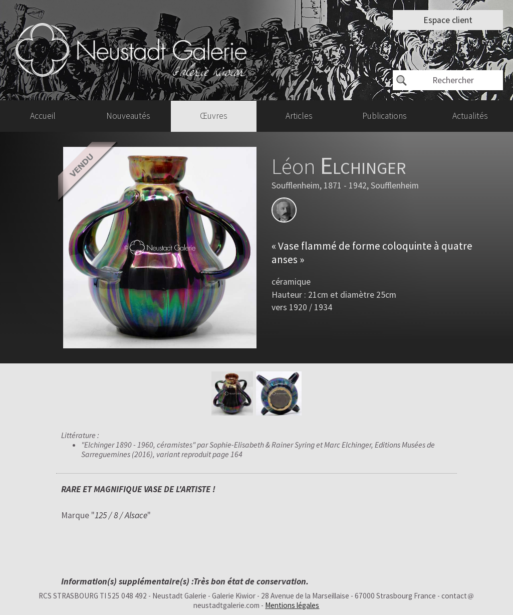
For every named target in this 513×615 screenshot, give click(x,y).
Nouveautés (128, 115)
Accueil (43, 115)
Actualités (470, 115)
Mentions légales (292, 605)
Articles (299, 115)
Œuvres (213, 115)
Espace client (447, 20)
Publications (384, 115)
